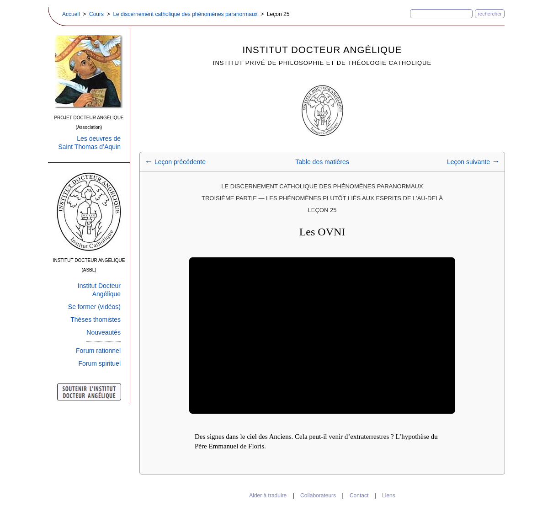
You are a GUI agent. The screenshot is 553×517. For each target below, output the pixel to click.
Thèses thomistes (95, 319)
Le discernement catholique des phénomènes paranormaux (185, 14)
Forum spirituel (99, 363)
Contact (359, 495)
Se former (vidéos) (94, 306)
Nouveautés (103, 332)
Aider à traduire (268, 495)
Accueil (71, 14)
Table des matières (322, 161)
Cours (96, 14)
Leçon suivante (473, 161)
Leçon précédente (175, 161)
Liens (388, 495)
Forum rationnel (98, 350)
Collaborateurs (318, 495)
